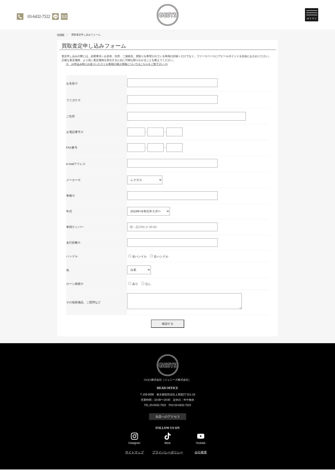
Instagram (134, 446)
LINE (55, 16)
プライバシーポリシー (167, 456)
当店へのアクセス (167, 420)
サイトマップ (134, 456)
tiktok (167, 446)
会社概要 (201, 456)
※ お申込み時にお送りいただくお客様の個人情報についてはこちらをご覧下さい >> (117, 67)
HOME (60, 38)
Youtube (201, 446)
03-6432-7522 (39, 16)
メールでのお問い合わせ (64, 16)
